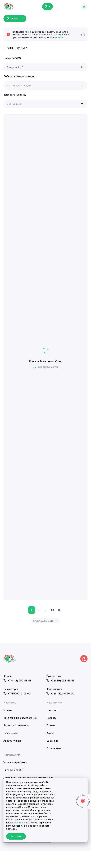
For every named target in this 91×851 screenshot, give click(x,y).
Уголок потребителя (15, 762)
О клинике (52, 710)
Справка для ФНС (13, 770)
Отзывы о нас (54, 748)
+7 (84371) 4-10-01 (60, 693)
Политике (19, 822)
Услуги (7, 710)
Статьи (51, 725)
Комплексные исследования (20, 718)
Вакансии (52, 741)
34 (52, 609)
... (45, 609)
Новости (51, 718)
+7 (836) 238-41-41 (60, 680)
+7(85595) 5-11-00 (16, 693)
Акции (50, 733)
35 (59, 609)
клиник (59, 37)
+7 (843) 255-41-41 (17, 680)
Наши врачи (10, 733)
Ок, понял (16, 836)
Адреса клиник (12, 741)
